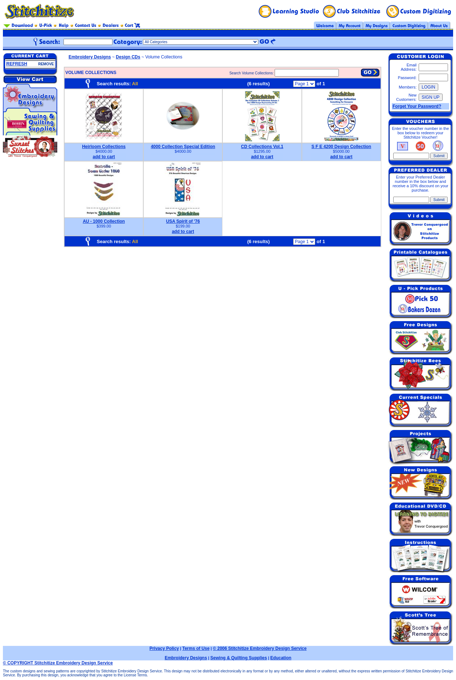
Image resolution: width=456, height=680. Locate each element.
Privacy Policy (164, 648)
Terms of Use (195, 648)
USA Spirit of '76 (183, 221)
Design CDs (128, 57)
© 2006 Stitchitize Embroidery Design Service (260, 648)
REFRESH (17, 63)
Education (280, 657)
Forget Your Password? (417, 106)
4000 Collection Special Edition (183, 146)
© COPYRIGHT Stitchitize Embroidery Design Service (58, 662)
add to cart (104, 156)
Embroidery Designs (90, 57)
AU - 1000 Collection (104, 221)
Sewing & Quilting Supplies (238, 657)
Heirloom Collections (104, 146)
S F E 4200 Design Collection (341, 146)
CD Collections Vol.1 (262, 146)
